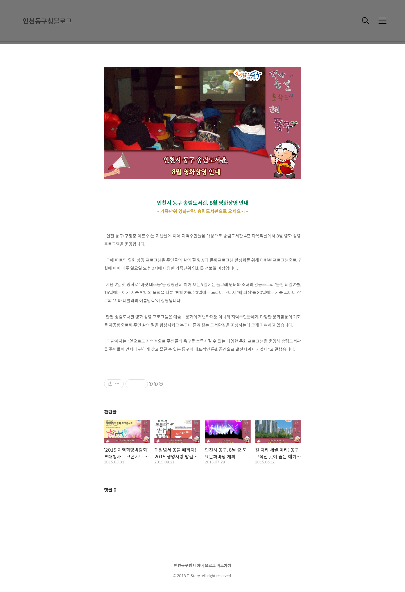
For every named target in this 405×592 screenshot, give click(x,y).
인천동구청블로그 (47, 21)
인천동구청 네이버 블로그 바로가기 (202, 565)
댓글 (110, 489)
